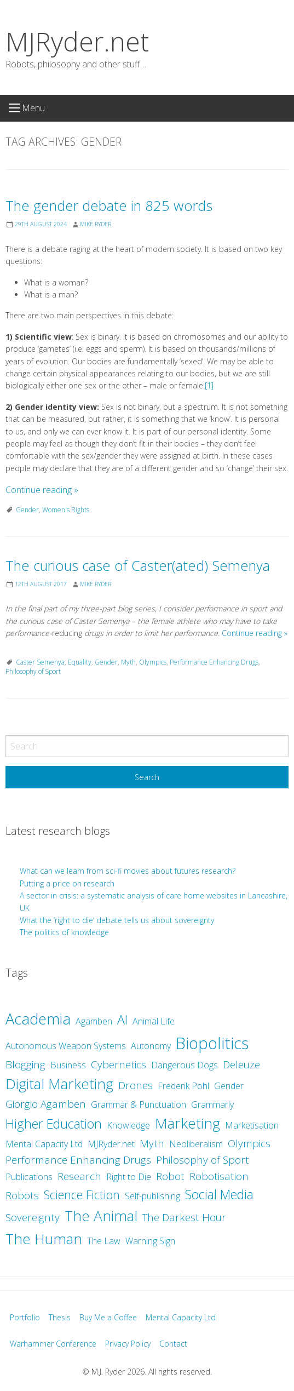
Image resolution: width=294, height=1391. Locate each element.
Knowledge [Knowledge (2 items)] (128, 1125)
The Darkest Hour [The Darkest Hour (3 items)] (184, 1217)
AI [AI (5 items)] (122, 1019)
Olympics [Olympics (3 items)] (249, 1143)
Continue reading (41, 490)
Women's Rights (65, 509)
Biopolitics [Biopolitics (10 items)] (212, 1043)
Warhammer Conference (53, 1343)
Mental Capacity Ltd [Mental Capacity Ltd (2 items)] (44, 1144)
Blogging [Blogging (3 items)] (25, 1064)
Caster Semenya (40, 662)
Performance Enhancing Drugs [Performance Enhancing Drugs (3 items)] (78, 1160)
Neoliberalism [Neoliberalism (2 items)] (196, 1144)
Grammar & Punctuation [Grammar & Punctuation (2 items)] (138, 1104)
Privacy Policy (128, 1343)
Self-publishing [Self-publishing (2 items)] (152, 1196)
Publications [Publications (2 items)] (29, 1177)
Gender (27, 509)
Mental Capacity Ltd (181, 1317)
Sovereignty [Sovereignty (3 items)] (32, 1217)
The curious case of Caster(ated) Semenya (137, 565)
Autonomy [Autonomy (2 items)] (151, 1046)
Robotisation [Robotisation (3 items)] (219, 1176)
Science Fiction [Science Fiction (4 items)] (82, 1195)
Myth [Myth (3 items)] (152, 1143)
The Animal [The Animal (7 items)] (101, 1216)
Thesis (60, 1317)
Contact (173, 1343)
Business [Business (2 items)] (68, 1065)
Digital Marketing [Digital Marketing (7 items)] (59, 1084)
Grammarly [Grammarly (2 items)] (212, 1104)
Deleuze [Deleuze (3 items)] (241, 1064)
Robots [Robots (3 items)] (22, 1195)
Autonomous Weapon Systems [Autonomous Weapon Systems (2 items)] (65, 1046)
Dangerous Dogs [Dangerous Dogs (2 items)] (184, 1065)
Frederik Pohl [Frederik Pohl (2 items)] (183, 1086)
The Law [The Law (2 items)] (103, 1241)
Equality (79, 662)
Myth (128, 662)
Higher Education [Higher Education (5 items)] (53, 1123)
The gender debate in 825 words (108, 205)
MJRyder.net (77, 41)
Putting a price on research (67, 883)
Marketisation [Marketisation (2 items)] (252, 1125)
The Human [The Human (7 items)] (43, 1239)
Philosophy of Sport (33, 671)
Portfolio (25, 1317)
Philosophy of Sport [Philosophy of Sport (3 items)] (202, 1160)
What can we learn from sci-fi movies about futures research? (129, 871)
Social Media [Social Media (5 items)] (219, 1194)
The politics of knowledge (64, 932)
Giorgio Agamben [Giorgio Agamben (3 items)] (45, 1104)
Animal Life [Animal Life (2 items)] (153, 1021)
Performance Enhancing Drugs (214, 662)
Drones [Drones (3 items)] (135, 1085)
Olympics (152, 662)
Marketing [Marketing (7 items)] (187, 1123)
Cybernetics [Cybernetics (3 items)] (118, 1064)
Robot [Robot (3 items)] (170, 1176)
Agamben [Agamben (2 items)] (94, 1021)
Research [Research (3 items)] (79, 1176)
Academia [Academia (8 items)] (38, 1019)
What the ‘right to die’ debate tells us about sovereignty (117, 920)
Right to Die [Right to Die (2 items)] (128, 1177)
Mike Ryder (95, 224)
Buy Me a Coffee (108, 1317)
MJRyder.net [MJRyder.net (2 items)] (111, 1144)
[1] (209, 385)
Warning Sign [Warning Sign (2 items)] (150, 1241)
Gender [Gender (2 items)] (229, 1086)
